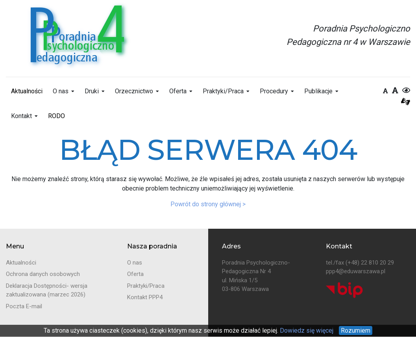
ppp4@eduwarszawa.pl (355, 271)
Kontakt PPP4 (145, 297)
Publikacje (318, 91)
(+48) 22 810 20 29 (370, 262)
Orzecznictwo (134, 91)
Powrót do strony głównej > (208, 204)
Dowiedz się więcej (305, 330)
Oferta (178, 91)
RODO (56, 116)
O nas (60, 91)
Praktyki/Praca (223, 91)
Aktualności (27, 91)
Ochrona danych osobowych (43, 274)
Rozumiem (355, 330)
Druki (92, 91)
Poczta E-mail (24, 306)
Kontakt (21, 116)
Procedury (274, 91)
